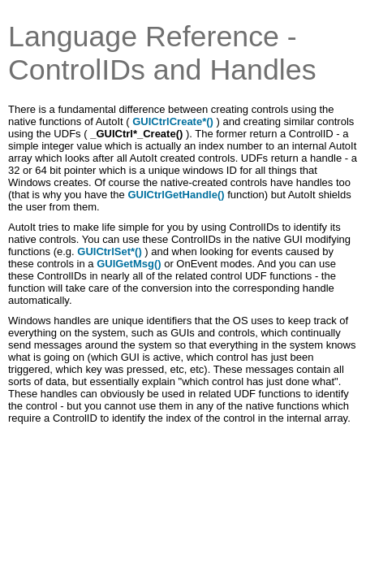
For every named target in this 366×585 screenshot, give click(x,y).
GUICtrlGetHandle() (175, 194)
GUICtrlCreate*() (174, 121)
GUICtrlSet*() (109, 251)
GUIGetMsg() (129, 264)
